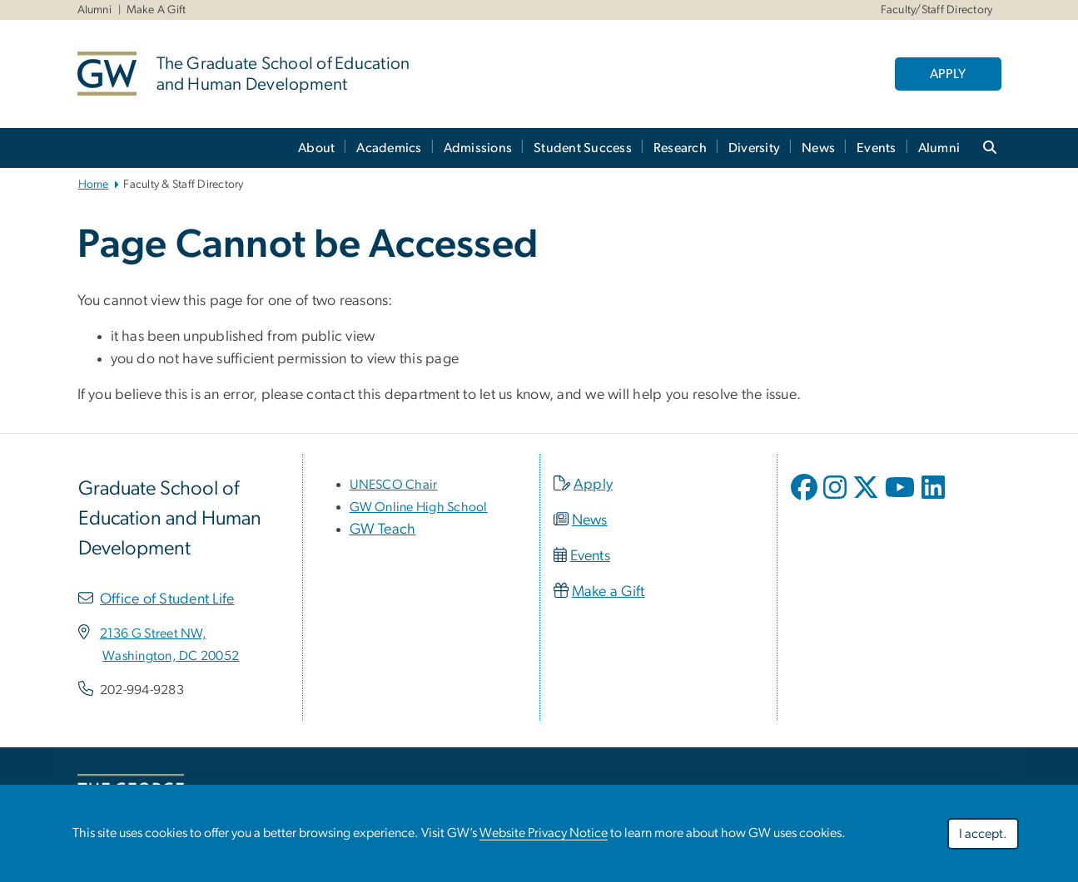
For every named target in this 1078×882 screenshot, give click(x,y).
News (818, 148)
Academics (388, 148)
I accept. (983, 833)
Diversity (754, 148)
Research (680, 148)
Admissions (478, 148)
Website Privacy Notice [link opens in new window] (543, 833)
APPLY (948, 74)
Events (877, 148)
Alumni (94, 10)
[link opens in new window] (153, 633)
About (316, 148)
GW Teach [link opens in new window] (383, 529)
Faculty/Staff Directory (937, 10)
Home (93, 184)
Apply (593, 484)
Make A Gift (156, 10)
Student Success (583, 148)
